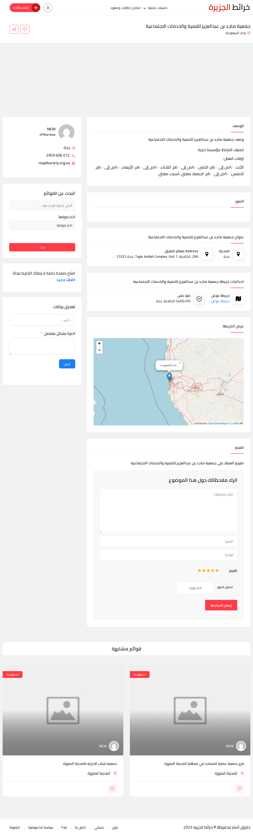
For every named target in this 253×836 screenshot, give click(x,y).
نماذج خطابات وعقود (125, 7)
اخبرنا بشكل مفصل (59, 333)
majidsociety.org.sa (56, 163)
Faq (64, 827)
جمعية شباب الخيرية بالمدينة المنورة (90, 763)
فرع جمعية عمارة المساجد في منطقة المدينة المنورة (204, 763)
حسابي (99, 827)
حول (115, 827)
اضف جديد (65, 279)
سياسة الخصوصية (40, 827)
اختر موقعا (66, 217)
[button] (169, 377)
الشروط (15, 827)
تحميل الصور (225, 587)
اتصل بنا (80, 827)
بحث (42, 247)
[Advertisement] (126, 84)
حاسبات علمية (158, 7)
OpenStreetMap (217, 423)
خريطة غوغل (220, 301)
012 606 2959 (60, 155)
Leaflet (237, 423)
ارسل (67, 364)
